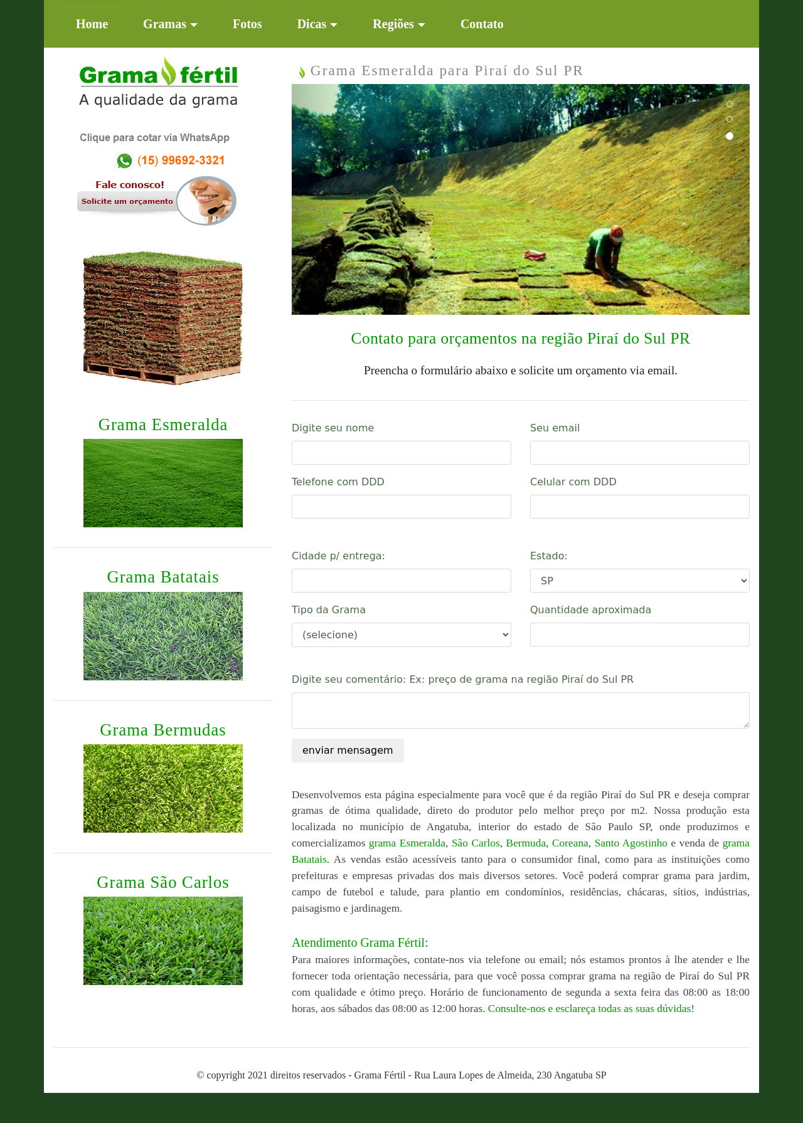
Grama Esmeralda (163, 424)
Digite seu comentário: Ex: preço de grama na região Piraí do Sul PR (463, 679)
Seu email (555, 428)
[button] (326, 199)
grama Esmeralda (407, 843)
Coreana (570, 843)
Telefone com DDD (338, 482)
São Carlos (476, 843)
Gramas (164, 24)
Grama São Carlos (163, 882)
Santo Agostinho (631, 843)
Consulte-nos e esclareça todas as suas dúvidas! (591, 1009)
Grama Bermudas (163, 729)
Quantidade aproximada (590, 610)
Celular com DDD (573, 482)
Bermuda (526, 843)
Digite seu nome (333, 428)
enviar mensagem (347, 750)
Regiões (393, 24)
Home (98, 22)
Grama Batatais (163, 576)
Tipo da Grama (329, 610)
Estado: (549, 556)
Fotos (247, 24)
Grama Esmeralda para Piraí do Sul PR (441, 70)
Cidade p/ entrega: (338, 556)
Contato (482, 24)
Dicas (312, 24)
